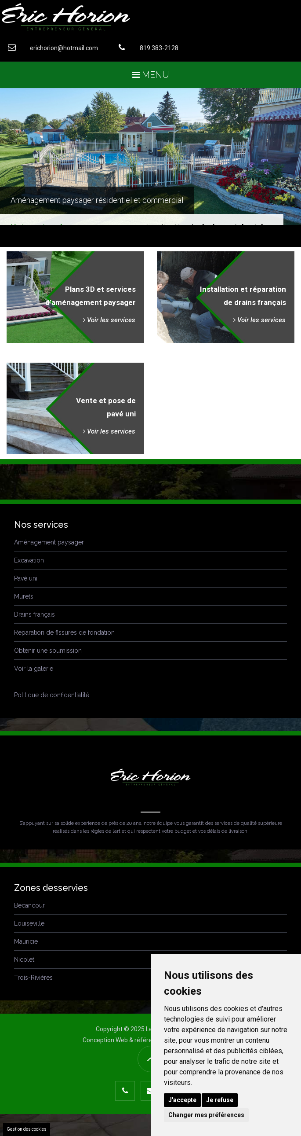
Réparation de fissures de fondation (64, 632)
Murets (23, 596)
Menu (150, 75)
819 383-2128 (145, 47)
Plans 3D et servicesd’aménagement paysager (90, 296)
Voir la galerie (33, 668)
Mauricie (26, 941)
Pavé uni (25, 578)
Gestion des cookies (27, 1129)
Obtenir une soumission (48, 650)
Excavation (29, 560)
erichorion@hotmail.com (50, 47)
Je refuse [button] (219, 1099)
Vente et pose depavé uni (106, 407)
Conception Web (105, 1040)
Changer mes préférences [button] (206, 1114)
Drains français (34, 614)
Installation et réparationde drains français (243, 296)
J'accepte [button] (182, 1099)
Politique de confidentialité (51, 695)
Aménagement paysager (49, 542)
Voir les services (109, 320)
